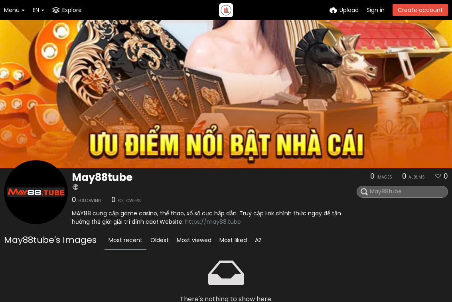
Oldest (159, 240)
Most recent (125, 240)
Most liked (233, 240)
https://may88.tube (213, 222)
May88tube (102, 177)
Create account (420, 10)
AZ (258, 240)
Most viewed (194, 240)
